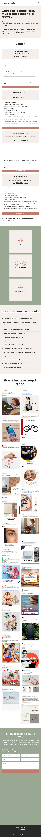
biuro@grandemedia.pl (11, 751)
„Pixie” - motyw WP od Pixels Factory (20, 834)
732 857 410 (9, 749)
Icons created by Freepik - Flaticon (20, 831)
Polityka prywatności (20, 829)
